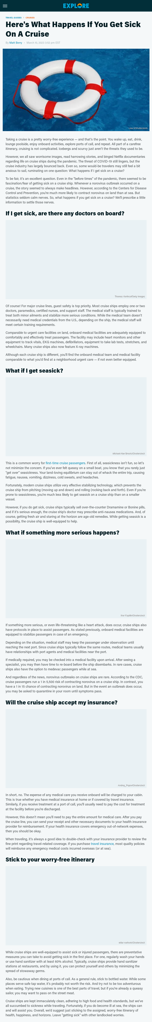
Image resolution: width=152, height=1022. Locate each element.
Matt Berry (15, 42)
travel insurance (102, 843)
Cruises (30, 18)
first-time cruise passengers (65, 463)
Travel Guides (14, 18)
